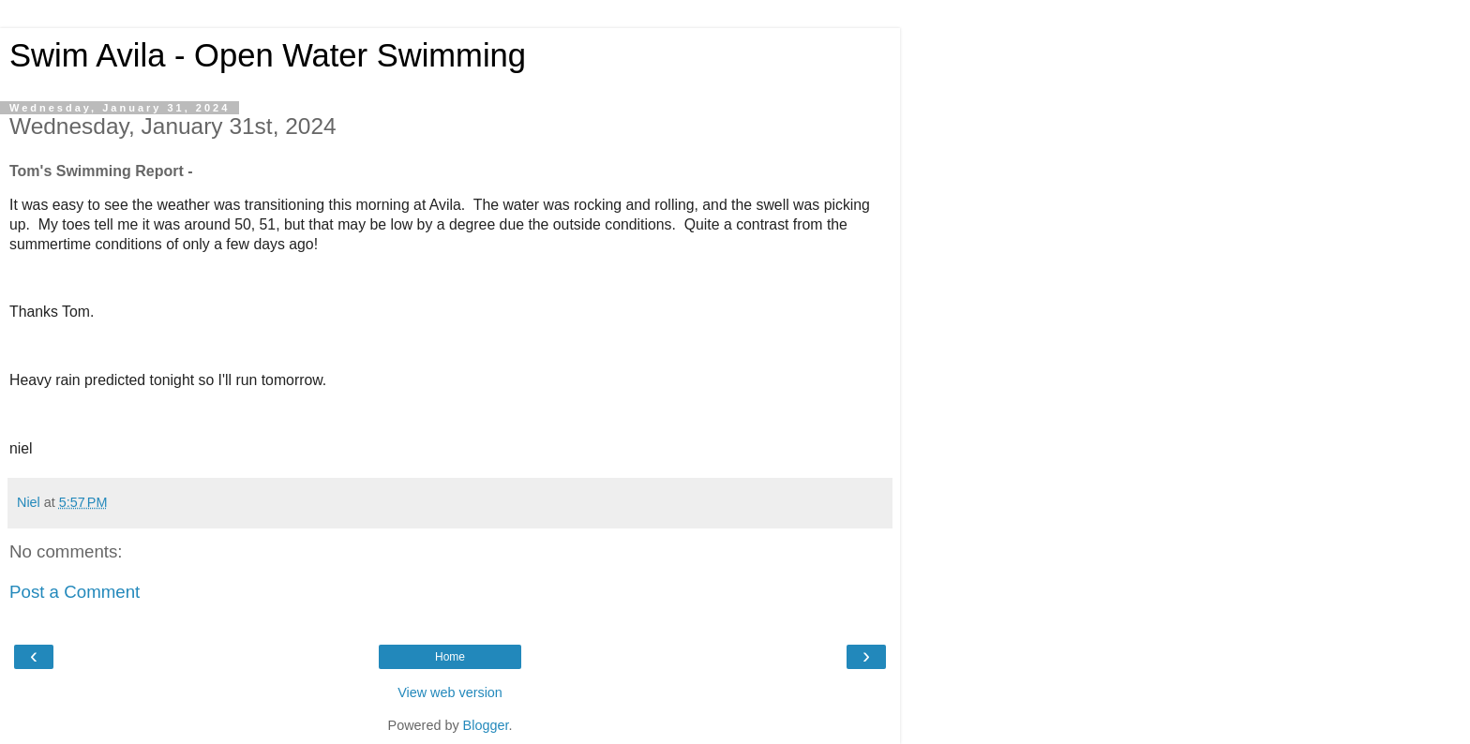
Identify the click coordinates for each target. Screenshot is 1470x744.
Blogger (486, 725)
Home (450, 656)
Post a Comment (74, 592)
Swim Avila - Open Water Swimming (267, 55)
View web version (450, 692)
